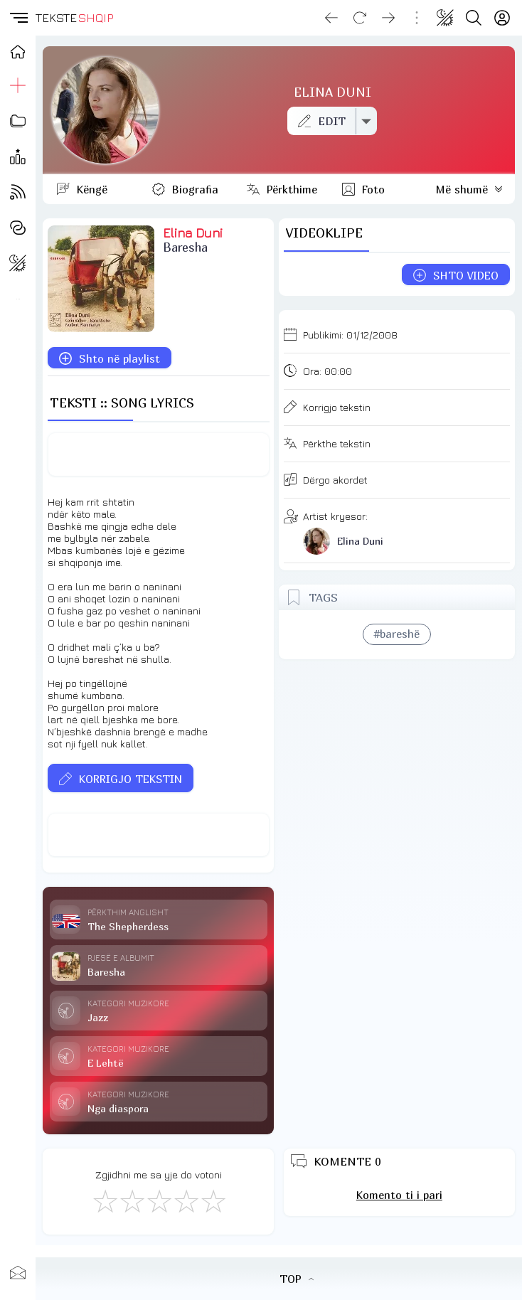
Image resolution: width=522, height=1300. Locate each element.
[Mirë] (158, 1200)
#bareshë (397, 633)
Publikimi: (350, 335)
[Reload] (360, 18)
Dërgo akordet (335, 480)
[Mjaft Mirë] (185, 1200)
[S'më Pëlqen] (104, 1200)
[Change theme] (445, 18)
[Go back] (331, 18)
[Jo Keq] (131, 1200)
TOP (296, 1278)
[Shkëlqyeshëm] (212, 1200)
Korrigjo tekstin (337, 407)
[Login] (502, 18)
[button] (18, 18)
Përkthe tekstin (337, 443)
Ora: (327, 371)
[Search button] (473, 18)
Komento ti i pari (399, 1194)
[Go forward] (388, 18)
